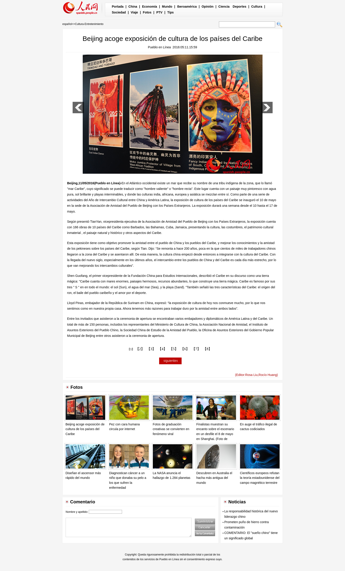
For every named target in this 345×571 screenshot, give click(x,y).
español (67, 24)
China (132, 6)
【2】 (140, 349)
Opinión (208, 6)
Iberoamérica (187, 6)
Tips (170, 12)
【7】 (196, 349)
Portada (118, 6)
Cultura (256, 6)
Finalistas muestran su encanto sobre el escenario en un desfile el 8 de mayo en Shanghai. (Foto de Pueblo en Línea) (215, 433)
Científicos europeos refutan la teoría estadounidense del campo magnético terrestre (260, 477)
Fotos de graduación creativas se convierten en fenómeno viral (171, 429)
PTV (159, 12)
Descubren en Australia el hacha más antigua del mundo (214, 477)
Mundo (167, 6)
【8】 (207, 349)
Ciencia (224, 6)
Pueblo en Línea (159, 47)
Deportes (239, 6)
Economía (149, 6)
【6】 (184, 349)
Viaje (134, 12)
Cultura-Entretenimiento (89, 24)
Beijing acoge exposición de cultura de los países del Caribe (85, 429)
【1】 (130, 349)
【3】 (151, 349)
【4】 (162, 349)
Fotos (147, 12)
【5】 (173, 349)
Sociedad (119, 12)
